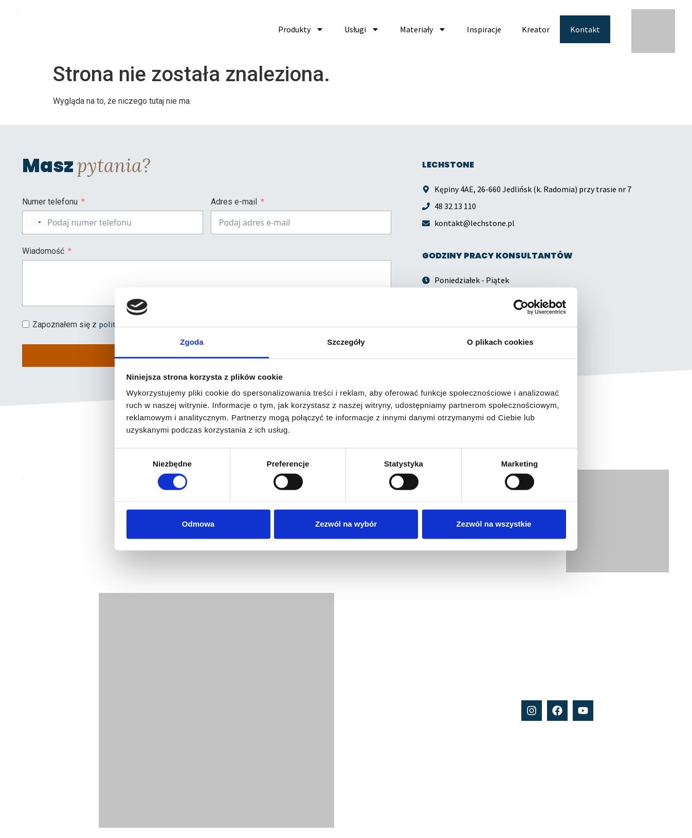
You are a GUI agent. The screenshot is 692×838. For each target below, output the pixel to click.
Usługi (361, 29)
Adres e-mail (234, 202)
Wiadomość (43, 251)
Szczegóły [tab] (346, 342)
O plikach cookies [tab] (500, 342)
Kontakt (585, 29)
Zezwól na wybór (346, 523)
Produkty (301, 29)
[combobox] (33, 222)
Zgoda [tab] (192, 342)
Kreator (536, 29)
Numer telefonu (50, 202)
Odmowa (198, 523)
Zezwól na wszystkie (494, 523)
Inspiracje (484, 29)
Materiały (423, 29)
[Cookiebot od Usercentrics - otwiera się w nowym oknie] (521, 307)
